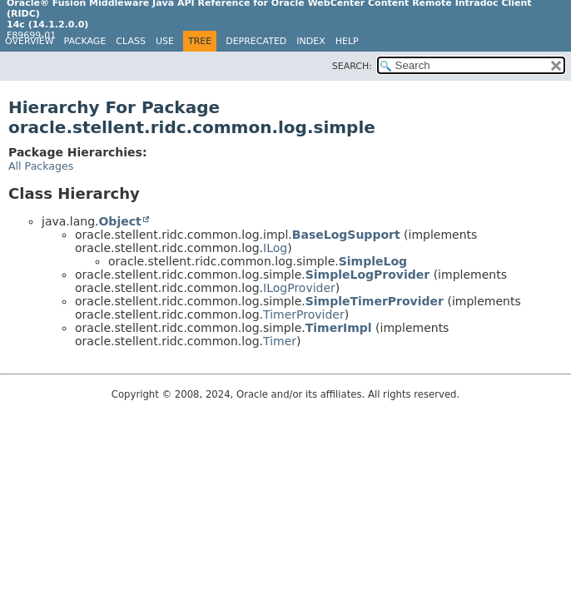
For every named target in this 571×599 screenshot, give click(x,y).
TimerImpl (338, 327)
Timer (279, 341)
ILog (275, 248)
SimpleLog (373, 261)
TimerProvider (304, 314)
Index (310, 41)
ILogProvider (299, 288)
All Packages (40, 166)
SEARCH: (352, 66)
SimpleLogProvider (367, 274)
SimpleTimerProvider (374, 301)
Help (347, 41)
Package (85, 41)
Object (119, 221)
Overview (29, 41)
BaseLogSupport (346, 234)
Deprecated (256, 41)
